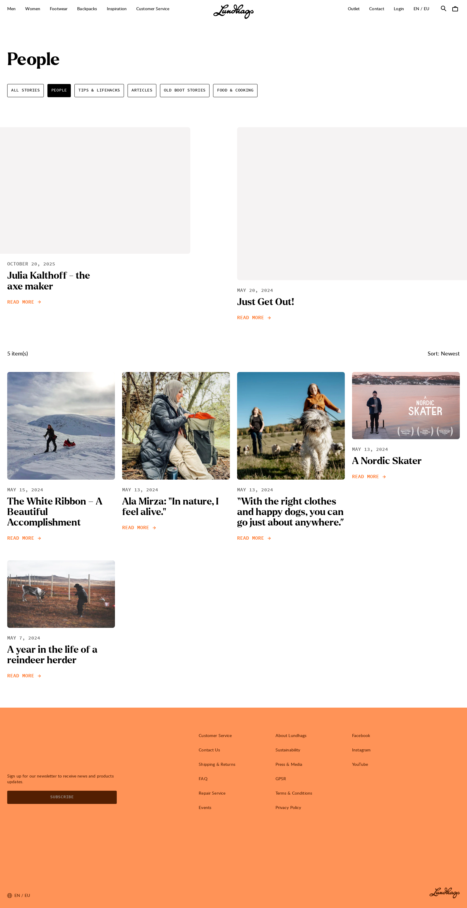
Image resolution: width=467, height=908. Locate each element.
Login (399, 8)
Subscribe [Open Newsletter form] (62, 797)
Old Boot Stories (185, 90)
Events (205, 807)
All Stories (25, 90)
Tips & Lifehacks (99, 90)
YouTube (360, 764)
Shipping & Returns (217, 764)
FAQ (203, 778)
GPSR (281, 778)
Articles (141, 90)
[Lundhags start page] (233, 11)
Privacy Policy (288, 807)
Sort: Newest (444, 353)
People (59, 90)
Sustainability (288, 750)
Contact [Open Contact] (376, 8)
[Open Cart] (455, 8)
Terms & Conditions (294, 793)
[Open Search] (443, 8)
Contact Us (209, 750)
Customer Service (215, 735)
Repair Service (212, 793)
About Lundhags (291, 735)
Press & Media (289, 764)
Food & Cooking (235, 90)
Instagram (361, 750)
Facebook (361, 735)
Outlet (354, 8)
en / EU (424, 8)
